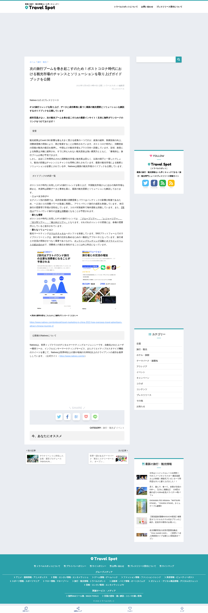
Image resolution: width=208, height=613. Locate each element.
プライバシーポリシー (76, 568)
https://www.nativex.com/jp (71, 356)
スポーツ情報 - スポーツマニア (25, 583)
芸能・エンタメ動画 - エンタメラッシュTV (105, 587)
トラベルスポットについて (126, 7)
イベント (120, 427)
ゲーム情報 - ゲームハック (106, 579)
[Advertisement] (104, 33)
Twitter (145, 188)
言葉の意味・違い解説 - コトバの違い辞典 (123, 598)
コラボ (139, 385)
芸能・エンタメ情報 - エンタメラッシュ (70, 579)
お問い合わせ (147, 7)
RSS (171, 188)
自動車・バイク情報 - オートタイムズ (128, 583)
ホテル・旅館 (143, 355)
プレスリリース (144, 396)
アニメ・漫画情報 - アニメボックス (31, 579)
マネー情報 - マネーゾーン (57, 583)
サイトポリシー (99, 568)
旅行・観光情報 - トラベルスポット (90, 583)
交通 (138, 343)
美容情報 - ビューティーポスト (180, 579)
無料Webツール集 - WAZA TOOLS (83, 598)
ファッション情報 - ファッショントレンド (142, 579)
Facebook (154, 188)
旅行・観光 (108, 427)
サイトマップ (168, 568)
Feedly (163, 188)
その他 (139, 402)
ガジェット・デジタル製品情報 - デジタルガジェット (174, 583)
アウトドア (142, 367)
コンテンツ (142, 391)
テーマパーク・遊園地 (147, 361)
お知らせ (141, 408)
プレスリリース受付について (169, 7)
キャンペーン (143, 379)
